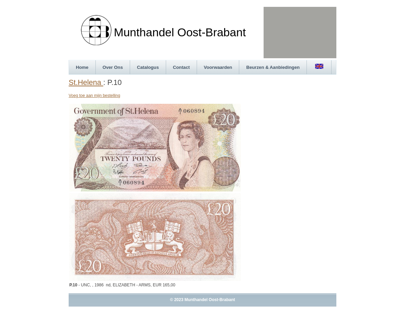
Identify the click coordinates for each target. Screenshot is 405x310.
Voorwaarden (218, 67)
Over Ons (113, 67)
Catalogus (148, 67)
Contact (181, 67)
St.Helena (86, 82)
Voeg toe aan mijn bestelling (94, 95)
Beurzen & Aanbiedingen (273, 67)
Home (82, 67)
